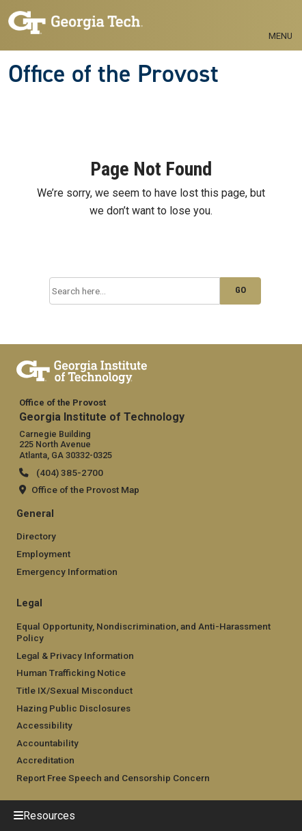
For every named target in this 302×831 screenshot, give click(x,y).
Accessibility (44, 725)
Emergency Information (67, 571)
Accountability (47, 742)
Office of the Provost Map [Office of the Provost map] (85, 489)
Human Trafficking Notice (71, 672)
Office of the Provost (113, 73)
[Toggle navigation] (280, 20)
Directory (36, 536)
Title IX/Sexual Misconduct (74, 690)
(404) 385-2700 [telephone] (68, 472)
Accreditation (45, 760)
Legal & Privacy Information (75, 655)
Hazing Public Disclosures (73, 708)
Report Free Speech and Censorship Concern (113, 777)
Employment (43, 553)
